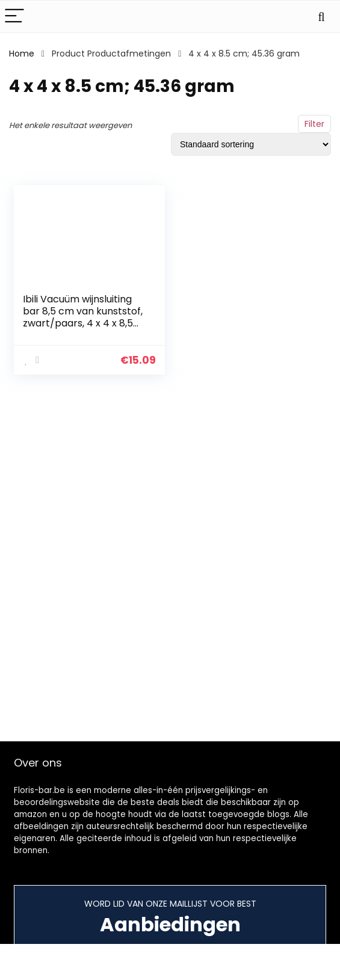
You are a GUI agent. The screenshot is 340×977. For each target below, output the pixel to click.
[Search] (321, 16)
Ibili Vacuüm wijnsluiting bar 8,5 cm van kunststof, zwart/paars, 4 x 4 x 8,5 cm (83, 317)
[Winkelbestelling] (251, 144)
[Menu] (14, 16)
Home (21, 53)
